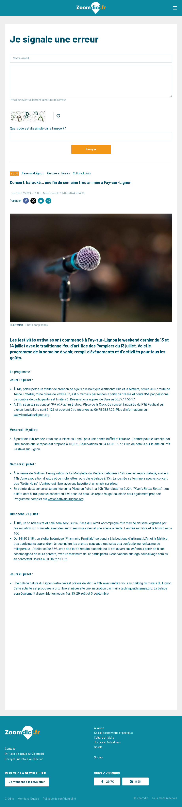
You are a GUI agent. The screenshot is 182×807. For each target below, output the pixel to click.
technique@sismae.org (136, 588)
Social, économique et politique (113, 732)
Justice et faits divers (107, 742)
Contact (10, 748)
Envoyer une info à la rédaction (24, 759)
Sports (98, 747)
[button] (175, 8)
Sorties (98, 757)
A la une (99, 728)
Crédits (9, 798)
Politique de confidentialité (59, 798)
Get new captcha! (58, 115)
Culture (77, 173)
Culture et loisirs (58, 173)
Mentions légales (28, 798)
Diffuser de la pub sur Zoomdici (24, 753)
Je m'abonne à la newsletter (27, 781)
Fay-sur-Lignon (33, 173)
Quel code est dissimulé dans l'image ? (37, 128)
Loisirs (87, 173)
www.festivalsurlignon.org (31, 415)
